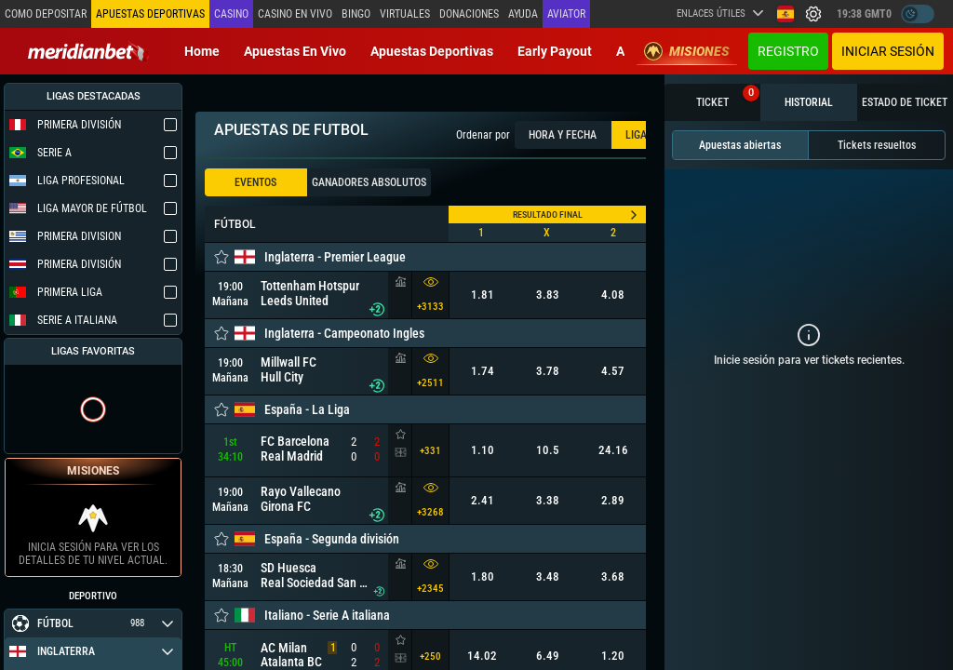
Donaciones (469, 13)
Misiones (687, 51)
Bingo (356, 13)
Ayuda (523, 13)
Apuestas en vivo (295, 51)
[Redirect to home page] (88, 51)
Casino (231, 13)
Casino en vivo (295, 13)
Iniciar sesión (887, 51)
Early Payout (554, 51)
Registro (788, 51)
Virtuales (405, 13)
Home (202, 51)
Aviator (566, 13)
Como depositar (46, 13)
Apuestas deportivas (431, 51)
